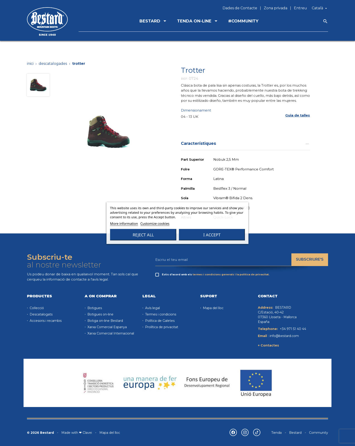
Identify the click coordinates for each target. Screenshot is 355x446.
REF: (184, 78)
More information (124, 223)
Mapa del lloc (212, 308)
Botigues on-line (99, 314)
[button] (297, 115)
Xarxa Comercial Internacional (110, 333)
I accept (212, 235)
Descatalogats (41, 314)
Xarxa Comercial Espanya (106, 327)
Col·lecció (36, 308)
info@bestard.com (284, 336)
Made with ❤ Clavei (76, 433)
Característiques (245, 143)
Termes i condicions (160, 314)
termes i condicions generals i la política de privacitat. (231, 274)
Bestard (295, 433)
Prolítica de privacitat (161, 327)
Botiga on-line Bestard (104, 321)
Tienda (276, 433)
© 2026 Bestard (40, 433)
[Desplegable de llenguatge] (320, 8)
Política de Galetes (159, 321)
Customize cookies (154, 223)
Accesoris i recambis (45, 321)
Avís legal (152, 308)
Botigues (94, 308)
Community (318, 433)
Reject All (143, 235)
